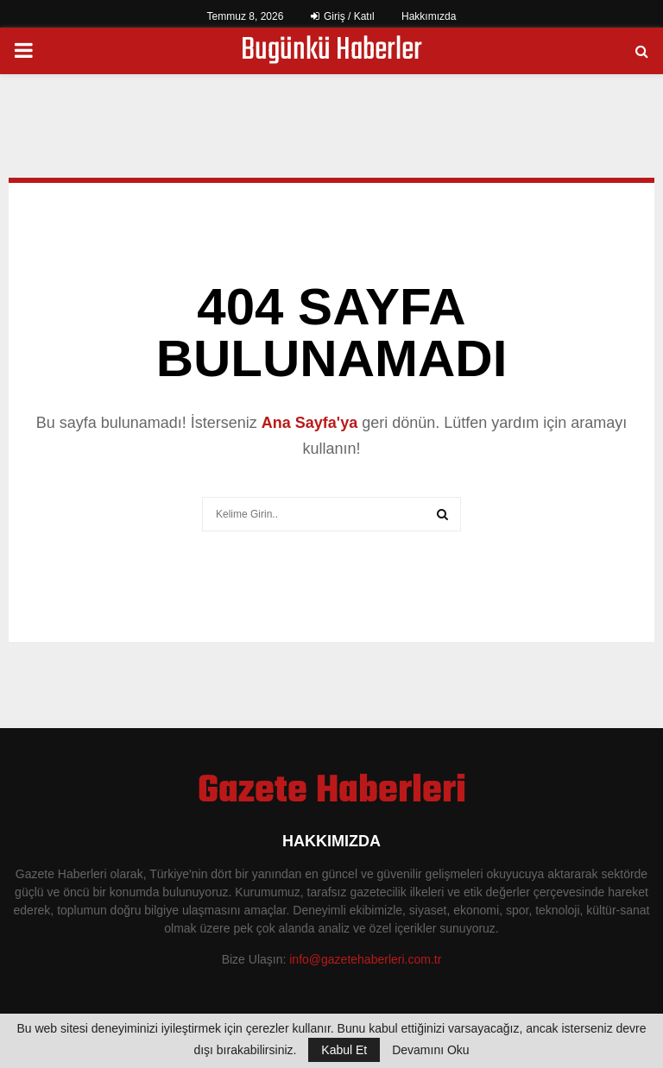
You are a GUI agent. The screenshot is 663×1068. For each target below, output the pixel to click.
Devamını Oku (430, 1050)
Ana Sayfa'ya (309, 422)
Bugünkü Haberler (331, 50)
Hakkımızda (428, 16)
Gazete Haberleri (332, 792)
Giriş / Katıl (343, 16)
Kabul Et (344, 1050)
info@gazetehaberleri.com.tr (365, 959)
